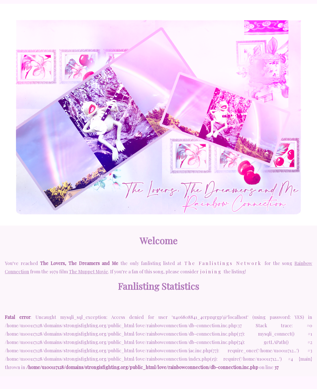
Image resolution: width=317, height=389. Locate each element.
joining (211, 272)
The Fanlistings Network (223, 263)
